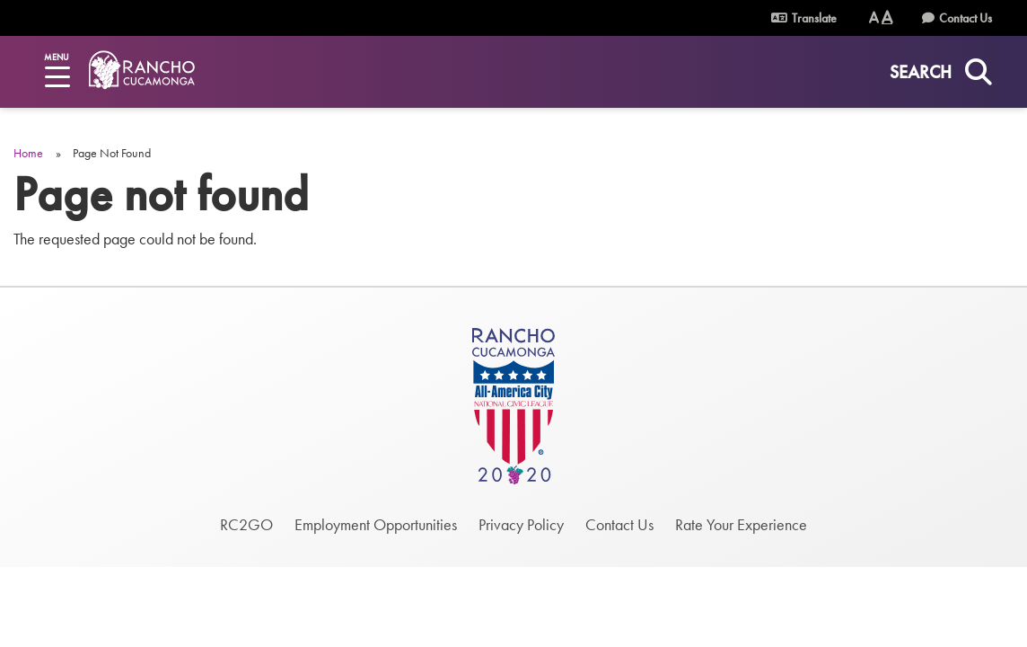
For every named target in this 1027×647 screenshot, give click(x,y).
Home (28, 153)
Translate (804, 18)
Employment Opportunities (375, 524)
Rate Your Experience (741, 524)
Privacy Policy (521, 524)
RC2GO (246, 524)
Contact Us (965, 18)
